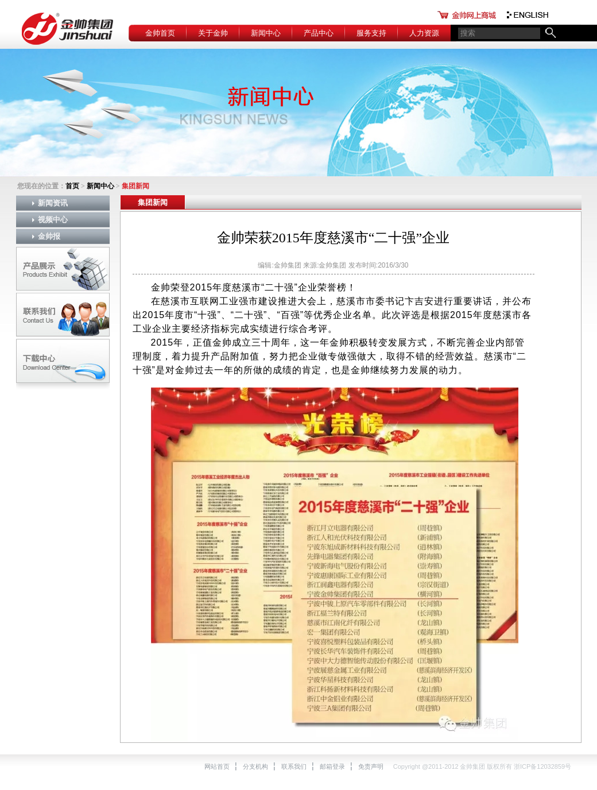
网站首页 (217, 766)
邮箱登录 (332, 766)
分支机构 (255, 766)
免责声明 (370, 766)
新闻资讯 (53, 203)
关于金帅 (213, 33)
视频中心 (53, 219)
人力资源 (424, 33)
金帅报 (49, 236)
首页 (72, 186)
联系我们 (294, 766)
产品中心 (319, 33)
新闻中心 (266, 33)
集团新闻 (153, 202)
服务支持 (371, 33)
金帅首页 (160, 33)
